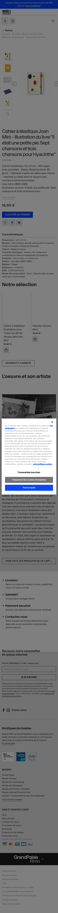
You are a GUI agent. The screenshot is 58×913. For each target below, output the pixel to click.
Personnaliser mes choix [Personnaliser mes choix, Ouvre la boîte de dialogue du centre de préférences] (29, 472)
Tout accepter (29, 488)
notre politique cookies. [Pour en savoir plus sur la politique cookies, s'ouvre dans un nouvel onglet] (42, 464)
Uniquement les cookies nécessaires (29, 480)
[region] (29, 456)
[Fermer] (52, 422)
